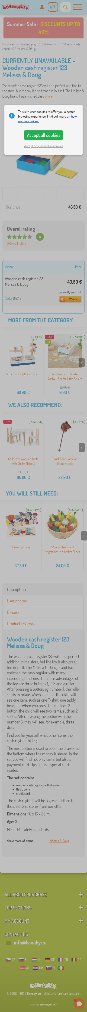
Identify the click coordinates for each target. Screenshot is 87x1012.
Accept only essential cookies (43, 146)
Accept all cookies (43, 135)
